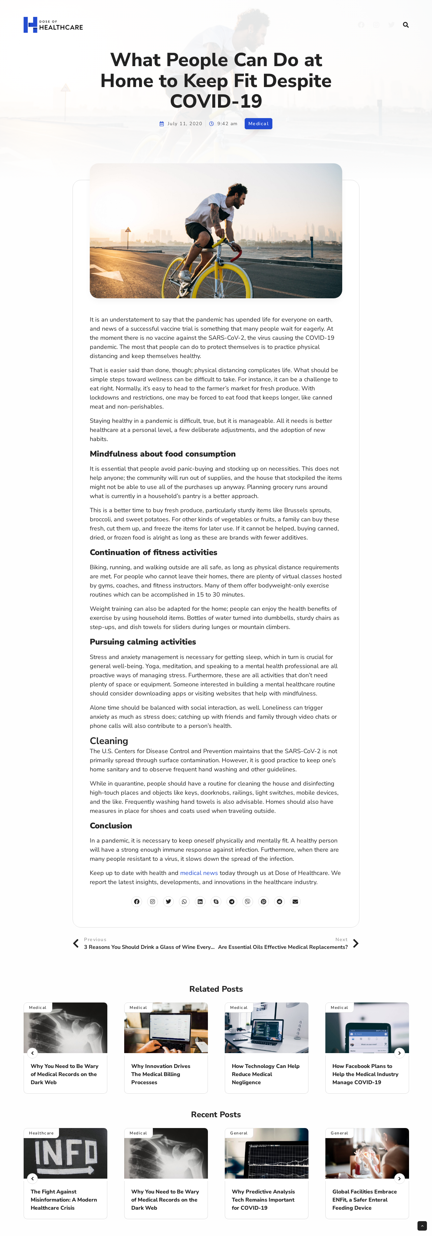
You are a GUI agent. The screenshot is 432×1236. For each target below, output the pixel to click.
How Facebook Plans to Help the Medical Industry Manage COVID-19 (365, 1074)
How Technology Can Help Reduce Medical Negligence (266, 1074)
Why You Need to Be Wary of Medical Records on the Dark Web (65, 1074)
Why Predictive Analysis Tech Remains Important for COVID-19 (263, 1200)
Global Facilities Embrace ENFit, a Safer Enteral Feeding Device (364, 1200)
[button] (406, 25)
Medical (258, 123)
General (239, 1133)
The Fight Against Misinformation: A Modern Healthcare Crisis (64, 1200)
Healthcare (41, 1133)
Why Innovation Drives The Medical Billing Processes (160, 1074)
